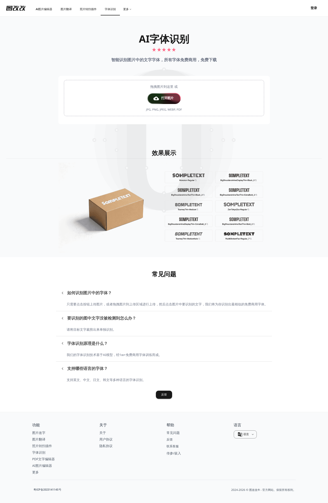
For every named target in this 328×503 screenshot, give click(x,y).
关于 (102, 432)
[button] (164, 98)
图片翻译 (38, 439)
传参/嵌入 (174, 453)
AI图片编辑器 (42, 465)
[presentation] (164, 98)
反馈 (164, 395)
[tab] (44, 9)
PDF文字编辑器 (43, 459)
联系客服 (173, 446)
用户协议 (106, 439)
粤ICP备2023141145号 (47, 490)
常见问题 (173, 432)
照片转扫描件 (42, 446)
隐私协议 (106, 446)
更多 (35, 472)
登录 (314, 8)
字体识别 (38, 452)
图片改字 (38, 432)
